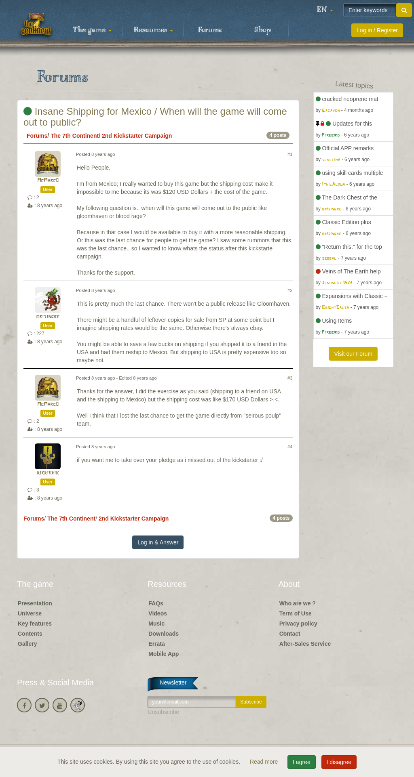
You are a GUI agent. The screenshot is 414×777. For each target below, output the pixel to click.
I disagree (339, 762)
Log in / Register (377, 30)
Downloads (163, 633)
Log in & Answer (157, 542)
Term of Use (295, 613)
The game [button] (92, 30)
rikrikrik (48, 473)
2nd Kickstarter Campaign (137, 135)
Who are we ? (297, 603)
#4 (289, 446)
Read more (264, 761)
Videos (157, 613)
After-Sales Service (305, 643)
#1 (289, 154)
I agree (301, 762)
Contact (289, 633)
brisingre (47, 317)
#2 (289, 290)
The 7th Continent (75, 135)
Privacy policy (298, 623)
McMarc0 (48, 181)
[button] (325, 10)
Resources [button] (153, 30)
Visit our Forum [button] (353, 354)
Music (156, 623)
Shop (262, 30)
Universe (30, 613)
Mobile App (163, 654)
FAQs (155, 603)
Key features (35, 623)
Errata (156, 643)
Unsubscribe (163, 712)
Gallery (27, 643)
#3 (289, 378)
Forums (210, 30)
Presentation (35, 603)
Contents (30, 633)
